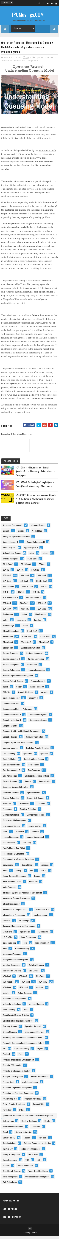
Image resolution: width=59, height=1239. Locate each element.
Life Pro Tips (7, 940)
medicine (39, 990)
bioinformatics (40, 617)
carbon (5, 689)
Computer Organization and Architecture (18, 745)
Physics (40, 1051)
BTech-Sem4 (45, 639)
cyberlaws (44, 756)
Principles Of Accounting (12, 1068)
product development (30, 1085)
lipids (5, 951)
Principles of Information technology (16, 1073)
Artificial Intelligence (11, 561)
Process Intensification (39, 1079)
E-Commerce (24, 806)
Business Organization (36, 673)
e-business (7, 806)
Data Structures (34, 773)
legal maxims (43, 934)
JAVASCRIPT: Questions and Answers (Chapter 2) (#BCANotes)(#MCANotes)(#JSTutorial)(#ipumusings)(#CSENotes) (36, 501)
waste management (10, 1179)
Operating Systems (10, 1029)
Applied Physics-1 (9, 550)
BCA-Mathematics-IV (34, 600)
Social (5, 1135)
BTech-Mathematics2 (11, 634)
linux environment (42, 945)
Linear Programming (28, 940)
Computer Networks (10, 739)
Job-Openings (24, 923)
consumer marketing (10, 751)
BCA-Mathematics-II (10, 600)
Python (22, 1112)
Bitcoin (25, 628)
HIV (31, 873)
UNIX (27, 1163)
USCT (39, 1163)
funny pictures (8, 867)
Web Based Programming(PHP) (37, 1179)
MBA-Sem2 (23, 979)
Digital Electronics (33, 795)
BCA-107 (6, 595)
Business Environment (36, 661)
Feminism (35, 834)
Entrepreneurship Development (14, 823)
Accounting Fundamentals (12, 528)
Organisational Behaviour (34, 1034)
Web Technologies (10, 1185)
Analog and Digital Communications (16, 539)
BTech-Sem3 (27, 639)
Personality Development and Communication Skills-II (23, 1046)
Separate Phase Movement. (13, 1129)
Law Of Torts (7, 934)
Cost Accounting (9, 756)
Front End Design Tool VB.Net (14, 851)
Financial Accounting (11, 840)
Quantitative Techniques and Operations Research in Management (28, 1118)
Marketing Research (36, 968)
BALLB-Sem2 (8, 567)
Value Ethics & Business (12, 1174)
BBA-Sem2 (7, 578)
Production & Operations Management (20, 63)
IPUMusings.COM (28, 14)
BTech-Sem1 (32, 634)
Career (19, 689)
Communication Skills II (12, 717)
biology (5, 622)
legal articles (25, 934)
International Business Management (16, 901)
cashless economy (37, 689)
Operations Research (46, 60)
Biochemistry (8, 617)
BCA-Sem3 (42, 606)
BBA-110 (6, 572)
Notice (26, 1012)
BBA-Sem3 (25, 578)
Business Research (38, 684)
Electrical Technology (28, 812)
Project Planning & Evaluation (14, 1107)
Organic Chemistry (10, 1034)
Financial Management (35, 840)
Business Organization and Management (18, 678)
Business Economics (10, 656)
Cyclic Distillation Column (34, 762)
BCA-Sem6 (42, 611)
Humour (37, 879)
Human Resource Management (14, 879)
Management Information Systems (15, 962)
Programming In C (10, 1101)
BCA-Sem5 (25, 611)
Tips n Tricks (33, 1157)
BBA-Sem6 (24, 584)
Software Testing (9, 1140)
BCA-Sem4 (7, 611)
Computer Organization (34, 739)
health (5, 873)
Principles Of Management (13, 1079)
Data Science (33, 767)
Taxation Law (8, 1151)
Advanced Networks (38, 528)
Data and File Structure (11, 767)
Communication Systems (38, 717)
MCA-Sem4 (7, 990)
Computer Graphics (10, 728)
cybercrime (27, 756)
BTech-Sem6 (26, 645)
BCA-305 (36, 595)
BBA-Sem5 (7, 584)
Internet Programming (11, 906)
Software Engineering (24, 1135)
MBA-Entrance (34, 973)
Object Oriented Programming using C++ (18, 1023)
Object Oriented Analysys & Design (16, 1018)
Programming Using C (33, 1101)
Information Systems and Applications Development (22, 895)
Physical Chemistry (21, 1051)
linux (25, 945)
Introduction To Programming (14, 918)
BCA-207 (21, 595)
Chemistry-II (33, 700)
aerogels (6, 533)
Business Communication (30, 650)
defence (28, 784)
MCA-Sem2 (43, 984)
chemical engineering (11, 700)
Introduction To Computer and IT (15, 912)
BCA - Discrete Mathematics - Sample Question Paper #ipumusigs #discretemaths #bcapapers (35, 474)
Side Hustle (35, 1129)
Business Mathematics (11, 673)
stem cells (43, 1140)
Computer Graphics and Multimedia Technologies (21, 734)
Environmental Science (11, 828)
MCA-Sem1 (26, 984)
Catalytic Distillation (25, 695)
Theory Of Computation (11, 1157)
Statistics (27, 1140)
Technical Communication (30, 1151)
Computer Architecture (38, 723)
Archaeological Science (12, 556)
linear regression (9, 945)
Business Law (32, 667)
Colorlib (34, 1235)
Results (47, 1124)
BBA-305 (20, 572)
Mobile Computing (25, 996)
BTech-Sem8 (8, 650)
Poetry (21, 1057)
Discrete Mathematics (11, 801)
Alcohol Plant (37, 533)
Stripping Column (9, 1146)
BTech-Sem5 (8, 645)
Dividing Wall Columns (35, 801)
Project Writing (39, 1107)
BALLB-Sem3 (26, 567)
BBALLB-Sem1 (41, 584)
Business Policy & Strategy (13, 684)
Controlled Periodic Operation (37, 751)
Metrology (6, 996)
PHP (4, 1051)
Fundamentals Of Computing (13, 856)
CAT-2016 (6, 695)
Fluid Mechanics (9, 845)
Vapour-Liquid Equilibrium (38, 1174)
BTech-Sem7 (44, 645)
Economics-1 (7, 812)
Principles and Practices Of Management (18, 1062)
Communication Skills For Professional (17, 712)
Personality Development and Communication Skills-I (23, 1040)
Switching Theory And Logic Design (37, 1146)
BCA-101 (44, 589)
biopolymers (21, 622)
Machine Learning (22, 951)
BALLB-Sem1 (32, 561)
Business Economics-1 (34, 656)
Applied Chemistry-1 (10, 545)
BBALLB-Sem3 (27, 589)
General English (28, 867)
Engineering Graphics (11, 817)
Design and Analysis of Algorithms (15, 790)
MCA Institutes (8, 984)
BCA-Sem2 (24, 606)
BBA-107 (42, 567)
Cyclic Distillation (9, 762)
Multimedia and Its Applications (14, 1001)
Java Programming (41, 918)
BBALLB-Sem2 (8, 589)
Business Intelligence (11, 667)
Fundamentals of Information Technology (18, 862)
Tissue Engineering (10, 1163)
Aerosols (21, 533)
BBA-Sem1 (35, 572)
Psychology (7, 1112)
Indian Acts (33, 884)
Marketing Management (11, 968)
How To (43, 873)
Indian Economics (9, 890)
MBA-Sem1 (7, 979)
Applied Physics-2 (31, 550)
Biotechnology (8, 628)
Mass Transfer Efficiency (12, 973)
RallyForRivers (8, 1124)
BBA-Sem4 (42, 578)
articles (45, 556)
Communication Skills (11, 706)
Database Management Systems (37, 778)
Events (5, 834)
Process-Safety (8, 1085)
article (31, 556)
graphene (45, 867)
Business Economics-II (11, 661)
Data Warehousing (10, 778)
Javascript (6, 923)
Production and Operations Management (18, 1096)
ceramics (44, 695)
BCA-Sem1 (7, 606)
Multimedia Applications (12, 1007)
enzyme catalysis (34, 828)
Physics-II (6, 1057)
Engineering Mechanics (36, 817)
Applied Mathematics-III (36, 545)
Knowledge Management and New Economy (19, 929)
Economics (41, 806)
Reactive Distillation (29, 1124)
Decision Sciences (10, 784)
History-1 (19, 873)
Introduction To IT (42, 912)
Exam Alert (20, 834)
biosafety (37, 622)
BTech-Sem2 (8, 639)
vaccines (6, 1168)
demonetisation (45, 784)
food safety (27, 845)
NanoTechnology (9, 1012)
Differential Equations (11, 795)
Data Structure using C (11, 773)
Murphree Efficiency (36, 1007)
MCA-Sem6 (24, 990)
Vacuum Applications (25, 1168)
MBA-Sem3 (40, 979)
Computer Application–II (12, 723)
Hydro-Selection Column (12, 884)
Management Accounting (12, 957)
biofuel (24, 617)
